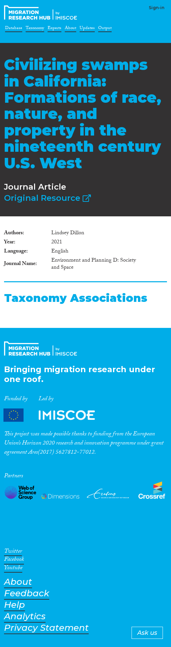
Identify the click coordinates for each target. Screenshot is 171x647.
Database (13, 29)
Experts (54, 29)
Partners (55, 415)
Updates (87, 29)
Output (105, 29)
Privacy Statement (46, 628)
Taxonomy (35, 29)
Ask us (147, 633)
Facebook (14, 560)
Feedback (26, 593)
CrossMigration (42, 12)
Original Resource (47, 198)
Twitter (13, 552)
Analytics (25, 616)
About (70, 29)
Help (14, 605)
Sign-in (156, 7)
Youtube (13, 569)
